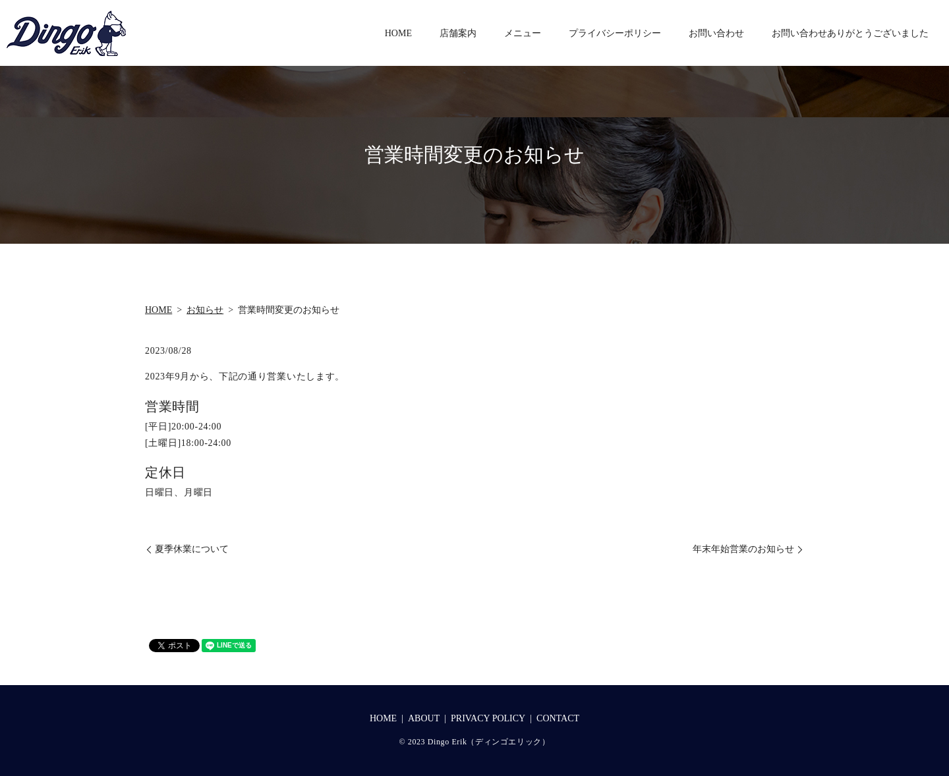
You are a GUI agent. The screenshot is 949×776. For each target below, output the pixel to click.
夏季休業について (192, 549)
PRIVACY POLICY (488, 718)
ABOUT (424, 718)
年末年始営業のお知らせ (743, 549)
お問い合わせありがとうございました (850, 33)
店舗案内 (458, 33)
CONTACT (557, 718)
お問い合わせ (716, 33)
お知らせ (205, 310)
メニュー (522, 33)
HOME (398, 33)
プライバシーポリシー (615, 33)
